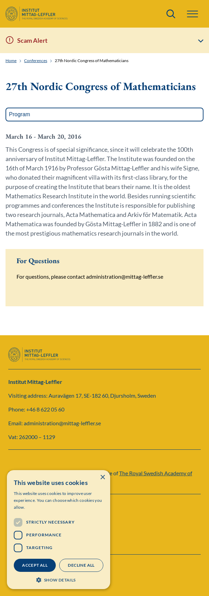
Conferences (35, 61)
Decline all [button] (81, 565)
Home (11, 61)
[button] (192, 14)
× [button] (102, 477)
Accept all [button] (35, 565)
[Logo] (36, 14)
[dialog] (58, 529)
